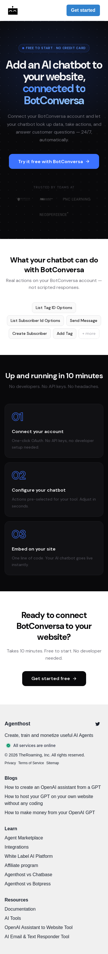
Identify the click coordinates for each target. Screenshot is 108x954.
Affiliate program (21, 865)
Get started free (54, 678)
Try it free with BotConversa (54, 162)
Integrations (17, 847)
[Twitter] (97, 724)
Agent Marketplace (24, 837)
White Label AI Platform (29, 856)
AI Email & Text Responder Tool (37, 936)
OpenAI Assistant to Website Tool (39, 927)
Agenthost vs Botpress (28, 883)
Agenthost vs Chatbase (28, 874)
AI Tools (13, 918)
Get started (83, 10)
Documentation (20, 909)
